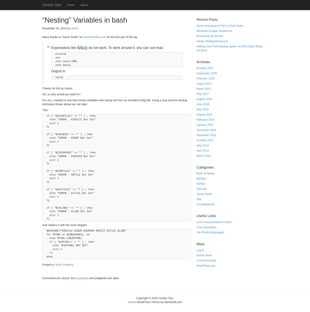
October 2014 (205, 140)
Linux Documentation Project (214, 222)
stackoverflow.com (95, 37)
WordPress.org (206, 265)
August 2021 (204, 83)
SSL (199, 199)
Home (70, 5)
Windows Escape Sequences (214, 30)
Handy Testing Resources (212, 41)
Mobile (132, 302)
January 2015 (205, 124)
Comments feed (206, 260)
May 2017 (203, 93)
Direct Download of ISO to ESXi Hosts (220, 25)
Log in (200, 250)
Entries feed (204, 255)
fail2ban (201, 178)
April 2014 (203, 150)
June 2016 (203, 104)
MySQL (201, 183)
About (84, 5)
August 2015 (204, 114)
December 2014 (206, 130)
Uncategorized (205, 204)
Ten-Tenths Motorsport (210, 232)
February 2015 (206, 119)
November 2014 (206, 135)
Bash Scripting (64, 264)
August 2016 (204, 99)
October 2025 (205, 68)
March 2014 (204, 155)
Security (202, 188)
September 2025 (207, 73)
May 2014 (203, 145)
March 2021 (204, 88)
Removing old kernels (210, 36)
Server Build (204, 194)
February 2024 (206, 78)
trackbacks (82, 278)
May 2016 (203, 109)
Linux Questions (206, 227)
